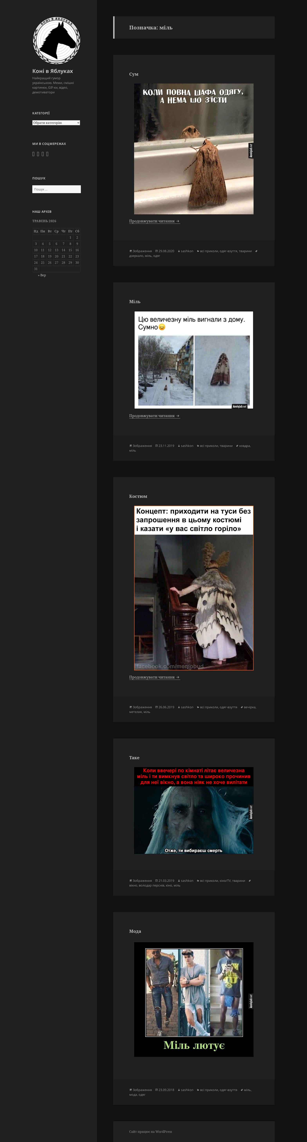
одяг (156, 256)
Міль (134, 301)
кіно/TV (225, 880)
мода (133, 1094)
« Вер (42, 275)
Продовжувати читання (154, 221)
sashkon (187, 251)
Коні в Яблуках (52, 71)
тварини (245, 251)
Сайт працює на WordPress (150, 1131)
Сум (133, 74)
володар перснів (151, 885)
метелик (135, 712)
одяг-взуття (228, 251)
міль (148, 256)
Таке (134, 757)
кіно (169, 885)
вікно (133, 885)
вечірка (250, 707)
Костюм (138, 496)
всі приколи (209, 251)
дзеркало (136, 256)
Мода (135, 931)
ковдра (244, 446)
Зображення (142, 251)
